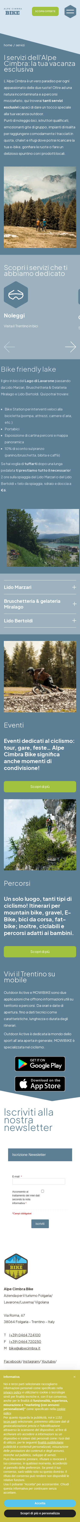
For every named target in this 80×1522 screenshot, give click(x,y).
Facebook (12, 1361)
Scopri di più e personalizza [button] (40, 1513)
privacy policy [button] (12, 1392)
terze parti (10, 1421)
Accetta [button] (40, 1503)
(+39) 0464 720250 (25, 1341)
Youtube (48, 1361)
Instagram (31, 1361)
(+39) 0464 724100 (25, 1335)
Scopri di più (40, 786)
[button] (74, 1376)
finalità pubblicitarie (50, 1442)
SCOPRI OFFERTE (45, 11)
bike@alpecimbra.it (24, 1348)
